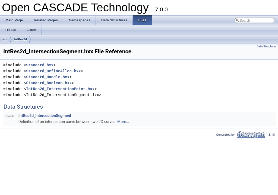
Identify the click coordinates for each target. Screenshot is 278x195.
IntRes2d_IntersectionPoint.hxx (60, 89)
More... (123, 121)
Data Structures (267, 46)
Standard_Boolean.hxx (49, 83)
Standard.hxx (39, 65)
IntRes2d (20, 39)
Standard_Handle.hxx (48, 77)
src (5, 39)
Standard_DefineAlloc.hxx (53, 71)
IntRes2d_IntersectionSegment (44, 115)
